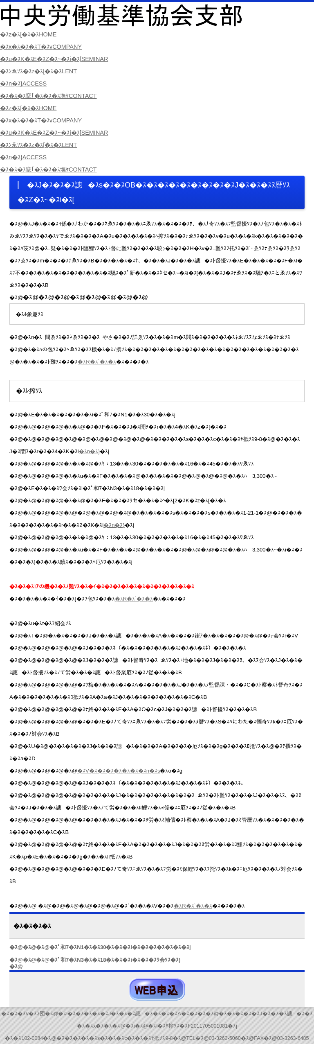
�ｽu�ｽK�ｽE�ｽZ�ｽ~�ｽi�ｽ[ (58, 58)
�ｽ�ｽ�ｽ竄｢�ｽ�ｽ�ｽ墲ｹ (52, 95)
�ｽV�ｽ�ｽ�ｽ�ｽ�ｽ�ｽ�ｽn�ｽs (118, 771)
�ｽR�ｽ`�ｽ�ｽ (97, 362)
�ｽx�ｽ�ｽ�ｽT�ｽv (43, 46)
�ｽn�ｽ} (24, 83)
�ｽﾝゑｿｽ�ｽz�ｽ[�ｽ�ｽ (41, 71)
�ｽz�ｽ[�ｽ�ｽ (30, 34)
